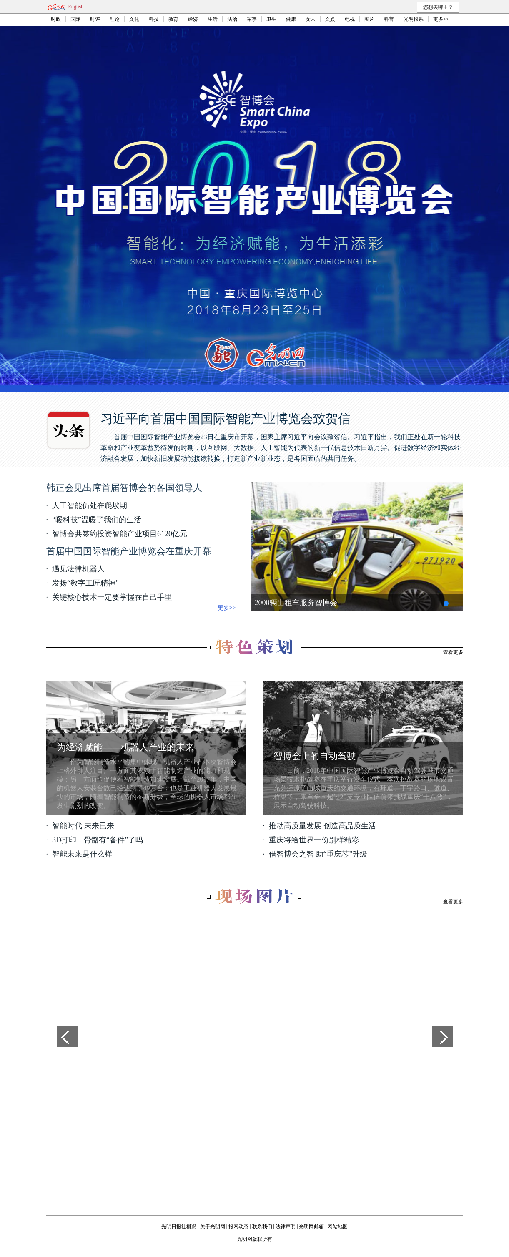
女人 (311, 19)
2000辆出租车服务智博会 (296, 602)
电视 (350, 19)
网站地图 (338, 1226)
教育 (173, 19)
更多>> (441, 19)
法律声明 (286, 1226)
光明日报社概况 (178, 1226)
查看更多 (453, 652)
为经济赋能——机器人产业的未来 (125, 747)
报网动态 (238, 1226)
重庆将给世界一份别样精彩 (314, 840)
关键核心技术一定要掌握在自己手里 (112, 597)
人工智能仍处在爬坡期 (89, 505)
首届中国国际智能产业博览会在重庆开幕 (128, 551)
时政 (56, 19)
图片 (369, 19)
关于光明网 (212, 1226)
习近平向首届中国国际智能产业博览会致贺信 (225, 418)
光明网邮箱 (311, 1226)
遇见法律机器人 (78, 569)
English (76, 7)
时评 (95, 19)
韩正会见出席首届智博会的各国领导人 (124, 488)
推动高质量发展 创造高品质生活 (322, 826)
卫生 (271, 19)
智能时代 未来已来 (83, 826)
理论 (115, 19)
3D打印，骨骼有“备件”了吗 (97, 840)
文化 (134, 19)
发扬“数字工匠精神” (85, 583)
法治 (232, 19)
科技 (154, 19)
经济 (193, 19)
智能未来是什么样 (82, 854)
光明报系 (414, 19)
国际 (75, 19)
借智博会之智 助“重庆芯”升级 (318, 854)
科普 (389, 19)
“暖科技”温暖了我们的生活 (96, 519)
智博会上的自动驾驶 (314, 756)
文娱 (330, 19)
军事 (252, 19)
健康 (291, 19)
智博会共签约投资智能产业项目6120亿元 (119, 534)
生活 (213, 19)
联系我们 (262, 1226)
